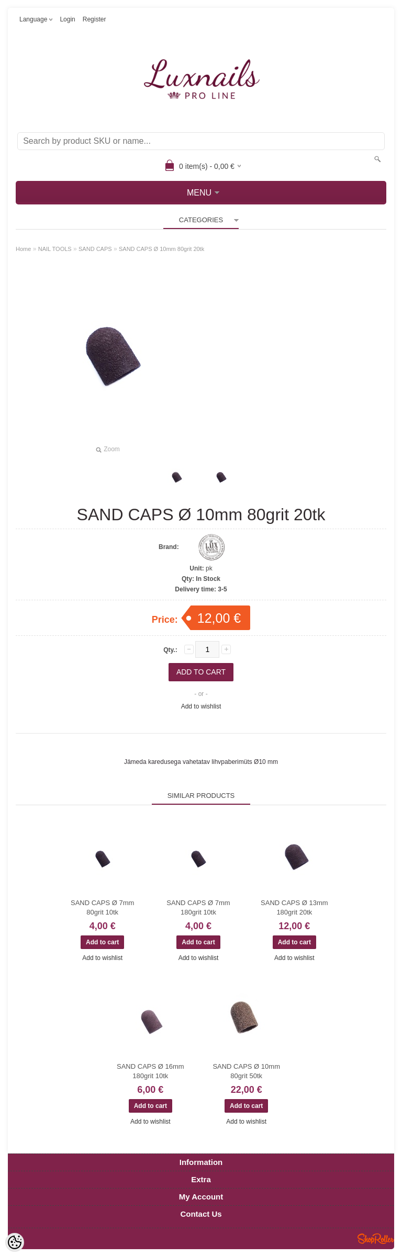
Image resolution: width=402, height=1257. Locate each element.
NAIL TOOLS (55, 249)
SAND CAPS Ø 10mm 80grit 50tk (246, 1071)
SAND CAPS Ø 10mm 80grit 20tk (161, 249)
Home (23, 249)
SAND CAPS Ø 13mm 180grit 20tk (294, 907)
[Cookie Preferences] (14, 1242)
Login (67, 19)
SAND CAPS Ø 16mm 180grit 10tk (150, 1071)
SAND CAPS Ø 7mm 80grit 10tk (102, 907)
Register (94, 19)
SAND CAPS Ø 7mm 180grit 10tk (198, 907)
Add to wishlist (201, 706)
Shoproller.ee (376, 1238)
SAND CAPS (95, 249)
